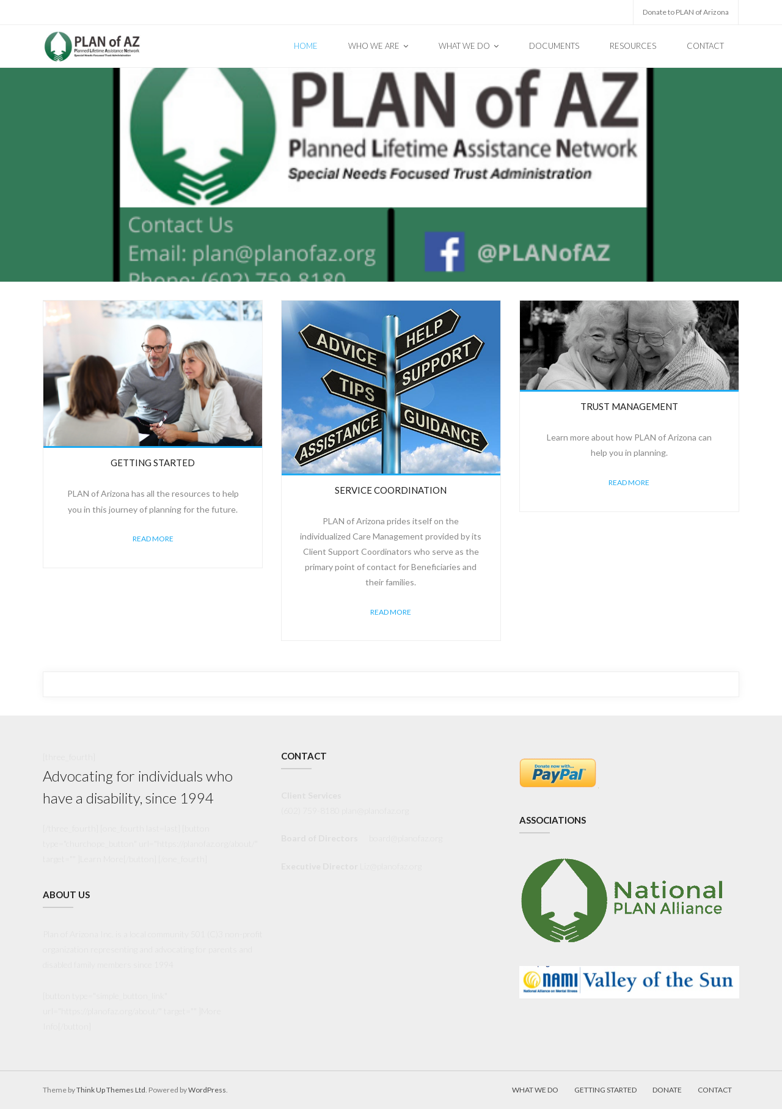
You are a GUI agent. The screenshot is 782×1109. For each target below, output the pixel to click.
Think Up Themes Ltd (110, 1089)
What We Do (535, 1089)
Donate (667, 1089)
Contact (715, 1089)
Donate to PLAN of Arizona (686, 11)
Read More (153, 538)
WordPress (207, 1089)
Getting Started (605, 1089)
